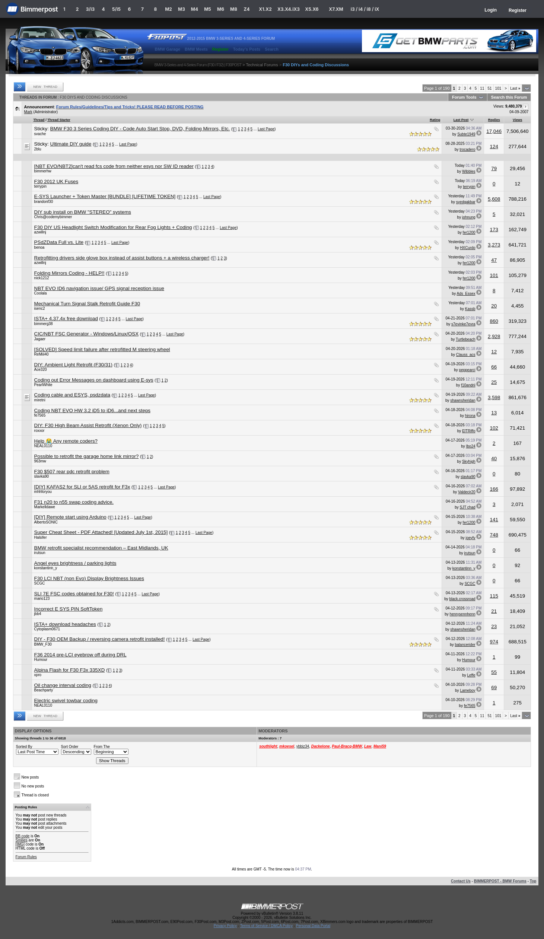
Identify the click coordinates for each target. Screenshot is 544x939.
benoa (39, 247)
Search (272, 49)
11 (482, 88)
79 (494, 168)
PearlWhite (43, 385)
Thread (39, 120)
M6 (220, 9)
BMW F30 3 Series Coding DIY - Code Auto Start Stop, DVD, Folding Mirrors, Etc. (140, 128)
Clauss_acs (465, 355)
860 (494, 321)
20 (494, 306)
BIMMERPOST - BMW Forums (500, 881)
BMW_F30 (43, 644)
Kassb (470, 309)
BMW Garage (167, 49)
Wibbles (468, 171)
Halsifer (40, 537)
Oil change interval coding (62, 685)
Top (533, 881)
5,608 (494, 199)
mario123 (42, 598)
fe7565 (40, 415)
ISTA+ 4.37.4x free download (66, 318)
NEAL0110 (43, 446)
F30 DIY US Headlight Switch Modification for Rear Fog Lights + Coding (113, 227)
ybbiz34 (302, 746)
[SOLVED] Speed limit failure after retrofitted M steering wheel (102, 349)
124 (494, 146)
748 (494, 535)
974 (494, 641)
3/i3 (90, 9)
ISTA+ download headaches (65, 624)
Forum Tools (464, 97)
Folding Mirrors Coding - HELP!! (69, 273)
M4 (194, 9)
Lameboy (467, 690)
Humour (41, 660)
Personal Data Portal (313, 926)
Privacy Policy (225, 926)
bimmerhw (42, 171)
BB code (23, 836)
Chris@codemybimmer (53, 217)
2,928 (494, 336)
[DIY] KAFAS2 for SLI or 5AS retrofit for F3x (82, 487)
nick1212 (41, 278)
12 (494, 351)
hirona (470, 416)
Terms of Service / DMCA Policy (266, 926)
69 (494, 687)
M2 (168, 9)
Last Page (266, 129)
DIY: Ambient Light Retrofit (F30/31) (73, 364)
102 (494, 428)
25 (494, 382)
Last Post (461, 120)
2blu (37, 149)
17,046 (494, 131)
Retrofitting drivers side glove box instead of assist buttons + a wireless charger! (122, 258)
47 (494, 260)
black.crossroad (462, 599)
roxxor (39, 431)
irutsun (39, 553)
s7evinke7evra (463, 324)
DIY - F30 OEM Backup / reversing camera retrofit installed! (99, 639)
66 (494, 367)
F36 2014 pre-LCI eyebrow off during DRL (80, 655)
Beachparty (43, 690)
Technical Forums (262, 65)
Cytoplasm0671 (47, 629)
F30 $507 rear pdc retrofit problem (71, 471)
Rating (435, 120)
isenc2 (39, 308)
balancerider (465, 645)
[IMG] (20, 844)
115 (494, 596)
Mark (28, 112)
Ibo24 (470, 446)
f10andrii (468, 385)
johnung (468, 217)
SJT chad (467, 507)
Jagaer (40, 339)
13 (494, 413)
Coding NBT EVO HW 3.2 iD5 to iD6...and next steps (92, 410)
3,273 (494, 245)
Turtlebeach (465, 339)
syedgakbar (465, 202)
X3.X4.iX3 (288, 9)
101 (498, 88)
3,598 (494, 397)
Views (517, 120)
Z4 (246, 9)
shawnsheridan (462, 400)
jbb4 (37, 614)
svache (40, 134)
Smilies (22, 840)
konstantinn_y (45, 568)
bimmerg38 (43, 324)
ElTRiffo (468, 431)
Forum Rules (26, 857)
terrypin (40, 186)
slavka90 (41, 476)
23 (494, 626)
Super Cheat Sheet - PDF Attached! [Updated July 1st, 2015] (101, 532)
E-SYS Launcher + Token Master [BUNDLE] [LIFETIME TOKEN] (105, 196)
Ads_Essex (466, 294)
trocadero (467, 149)
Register (517, 10)
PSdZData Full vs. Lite (59, 242)
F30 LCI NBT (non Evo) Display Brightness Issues (89, 578)
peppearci (467, 370)
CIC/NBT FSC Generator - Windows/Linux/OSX (86, 334)
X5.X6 (311, 9)
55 (494, 672)
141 (494, 519)
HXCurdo (467, 248)
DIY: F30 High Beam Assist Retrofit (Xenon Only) (88, 425)
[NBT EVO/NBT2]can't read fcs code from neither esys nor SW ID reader (114, 166)
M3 (181, 9)
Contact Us (461, 881)
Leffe (471, 675)
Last (515, 88)
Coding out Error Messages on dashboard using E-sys (93, 380)
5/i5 (116, 9)
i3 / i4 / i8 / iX (365, 9)
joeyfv (470, 538)
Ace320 (40, 369)
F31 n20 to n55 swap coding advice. (74, 502)
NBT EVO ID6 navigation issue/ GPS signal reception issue (99, 288)
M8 (233, 9)
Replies (494, 120)
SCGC (39, 583)
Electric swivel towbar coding (66, 700)
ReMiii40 (41, 354)
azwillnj (40, 232)
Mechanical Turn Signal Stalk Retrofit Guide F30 (87, 303)
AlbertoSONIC (46, 522)
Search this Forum (509, 97)
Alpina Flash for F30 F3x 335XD (69, 670)
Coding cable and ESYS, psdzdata (72, 395)
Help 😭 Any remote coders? (66, 441)
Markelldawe (44, 507)
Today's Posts (246, 49)
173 (494, 229)
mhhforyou (43, 492)
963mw (40, 461)
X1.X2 (265, 9)
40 (494, 458)
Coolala (40, 293)
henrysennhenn (462, 614)
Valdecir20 (466, 492)
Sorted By (24, 747)
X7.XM (336, 9)
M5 (207, 9)
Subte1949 (466, 134)
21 (494, 611)
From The (102, 747)
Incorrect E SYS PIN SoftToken (68, 609)
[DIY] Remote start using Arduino (70, 517)
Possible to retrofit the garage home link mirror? (86, 456)
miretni (39, 400)
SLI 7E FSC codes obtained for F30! (74, 593)
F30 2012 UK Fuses (56, 181)
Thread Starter (58, 120)
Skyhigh (468, 461)
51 (489, 88)
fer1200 (469, 232)
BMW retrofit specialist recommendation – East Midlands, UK (101, 548)
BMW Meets (196, 49)
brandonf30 (43, 202)
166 (494, 489)
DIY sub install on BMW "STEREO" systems (82, 212)
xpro (37, 675)
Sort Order (70, 747)
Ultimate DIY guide (71, 144)
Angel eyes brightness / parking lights (75, 563)
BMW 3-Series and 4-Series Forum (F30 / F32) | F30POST (198, 65)
